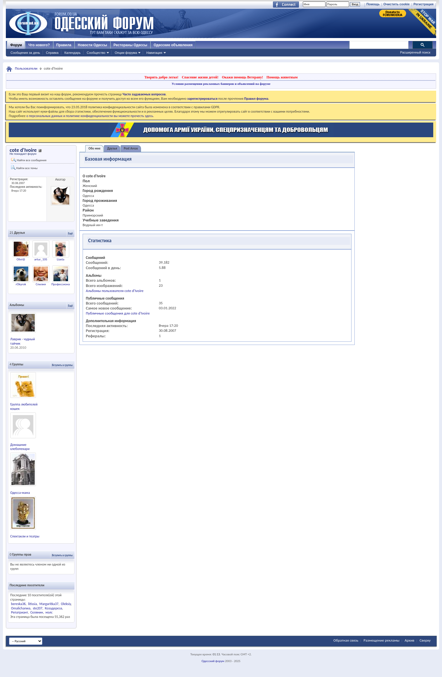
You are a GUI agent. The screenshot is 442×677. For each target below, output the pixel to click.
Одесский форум (212, 661)
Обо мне (94, 148)
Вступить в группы (62, 365)
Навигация (154, 52)
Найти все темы (24, 167)
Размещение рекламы (381, 640)
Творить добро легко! (161, 77)
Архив (409, 640)
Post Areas (131, 148)
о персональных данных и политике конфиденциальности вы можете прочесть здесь (89, 116)
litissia (32, 604)
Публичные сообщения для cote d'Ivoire (118, 313)
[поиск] (378, 45)
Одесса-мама (20, 493)
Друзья (112, 148)
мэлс (49, 612)
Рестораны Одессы (130, 45)
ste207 (37, 608)
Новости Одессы (92, 45)
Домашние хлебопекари (19, 447)
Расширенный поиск (415, 52)
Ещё (70, 233)
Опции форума (126, 52)
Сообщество (96, 52)
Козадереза (53, 608)
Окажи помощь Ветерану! (242, 77)
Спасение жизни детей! (200, 77)
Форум (16, 45)
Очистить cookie (396, 4)
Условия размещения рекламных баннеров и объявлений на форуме (221, 83)
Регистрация (423, 4)
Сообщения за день (25, 52)
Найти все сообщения (28, 160)
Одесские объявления (173, 45)
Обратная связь (345, 640)
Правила (64, 45)
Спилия (41, 284)
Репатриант (19, 612)
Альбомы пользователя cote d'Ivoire (115, 290)
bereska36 (18, 604)
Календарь (72, 52)
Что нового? (39, 45)
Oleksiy (66, 604)
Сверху (425, 640)
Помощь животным (282, 77)
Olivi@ (21, 259)
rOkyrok (21, 284)
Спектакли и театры (24, 536)
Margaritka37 (48, 604)
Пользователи (26, 68)
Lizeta (60, 259)
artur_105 (40, 259)
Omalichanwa (20, 608)
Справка (52, 52)
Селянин (36, 612)
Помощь (373, 4)
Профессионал (61, 284)
